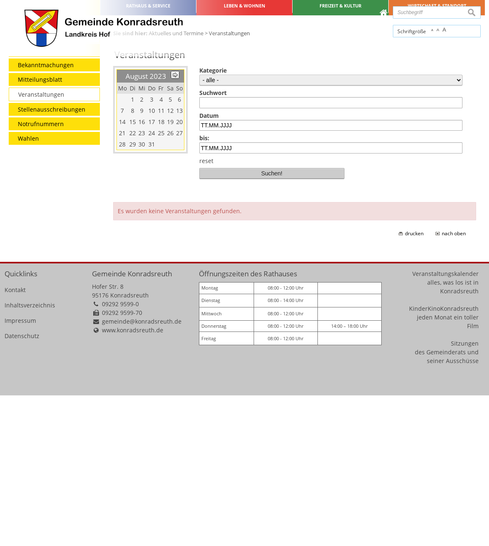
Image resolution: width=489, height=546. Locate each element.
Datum (209, 266)
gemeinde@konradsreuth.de (142, 471)
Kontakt (15, 440)
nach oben (454, 384)
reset (206, 311)
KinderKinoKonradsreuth (444, 459)
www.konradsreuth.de (132, 480)
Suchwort (213, 243)
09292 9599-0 (120, 454)
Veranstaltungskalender (445, 424)
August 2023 (146, 227)
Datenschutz (22, 486)
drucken (414, 384)
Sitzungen (465, 493)
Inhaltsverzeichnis (30, 455)
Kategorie (213, 221)
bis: (204, 288)
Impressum (20, 471)
